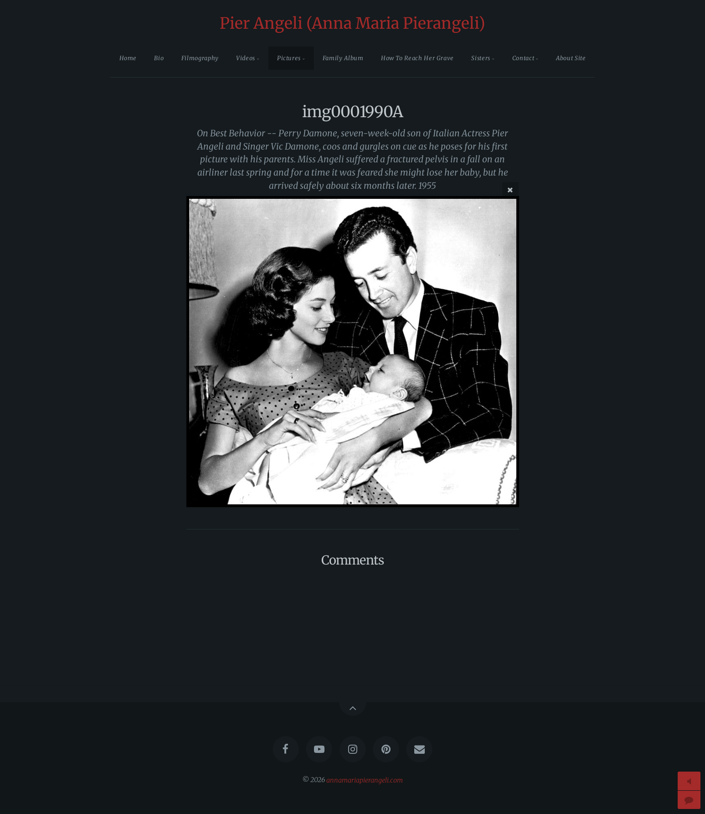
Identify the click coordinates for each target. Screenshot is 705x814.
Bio (159, 58)
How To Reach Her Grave (417, 58)
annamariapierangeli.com (364, 780)
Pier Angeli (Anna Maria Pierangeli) (352, 23)
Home (128, 58)
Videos (245, 58)
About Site (571, 58)
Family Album (343, 58)
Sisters (480, 58)
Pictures (289, 58)
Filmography (200, 58)
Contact (523, 58)
